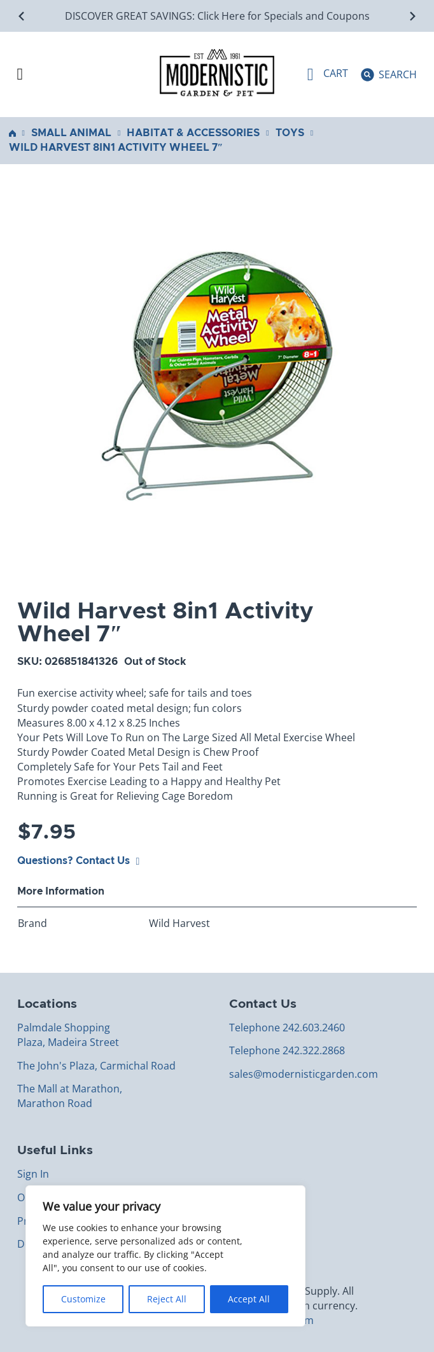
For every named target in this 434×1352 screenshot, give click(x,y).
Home (12, 133)
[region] (165, 1256)
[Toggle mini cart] (327, 74)
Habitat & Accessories (193, 133)
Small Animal (71, 133)
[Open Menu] (20, 74)
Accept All (249, 1299)
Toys (290, 133)
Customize (83, 1299)
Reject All (166, 1299)
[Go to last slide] (22, 16)
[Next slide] (412, 16)
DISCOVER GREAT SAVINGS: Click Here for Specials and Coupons (217, 16)
